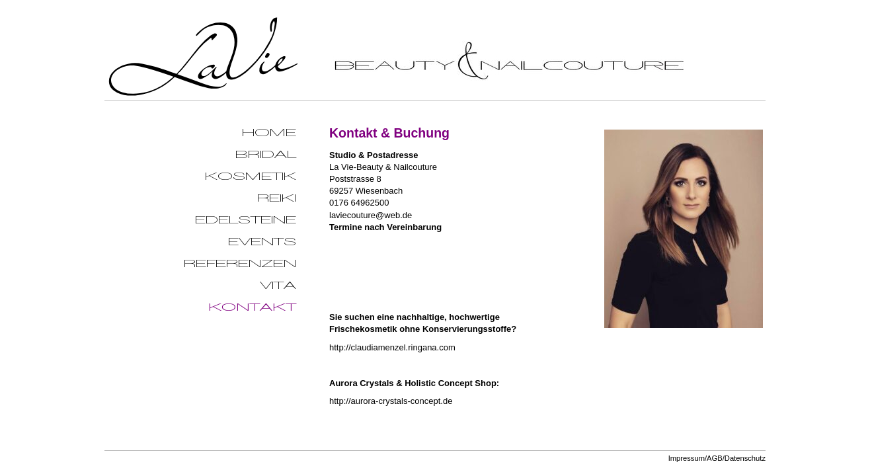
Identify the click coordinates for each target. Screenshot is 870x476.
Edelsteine (245, 219)
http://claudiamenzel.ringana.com (392, 347)
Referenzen (240, 263)
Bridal (265, 154)
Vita (278, 285)
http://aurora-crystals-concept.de (390, 401)
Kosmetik (250, 176)
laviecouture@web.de (370, 215)
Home (269, 132)
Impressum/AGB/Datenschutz (717, 458)
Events (262, 241)
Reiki (276, 198)
